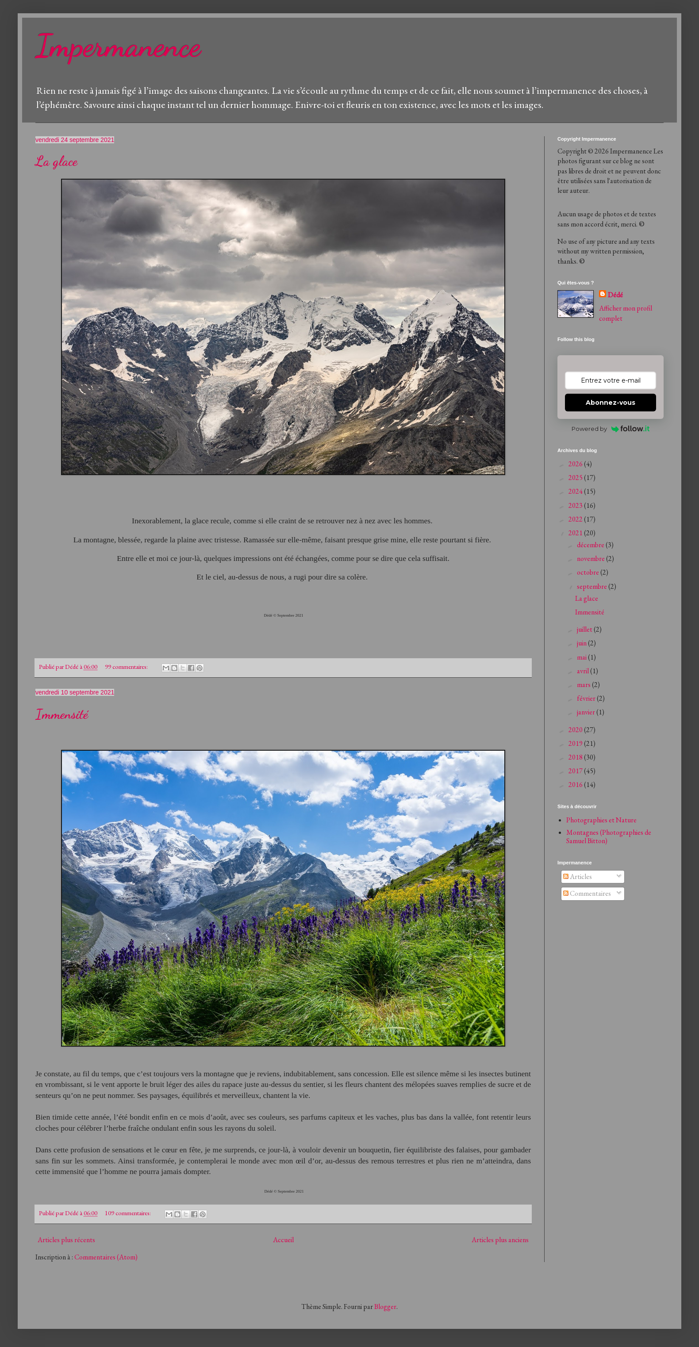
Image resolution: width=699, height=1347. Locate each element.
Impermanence (118, 46)
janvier (586, 712)
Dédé (615, 294)
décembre (591, 544)
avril (583, 670)
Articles (577, 876)
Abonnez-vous (610, 403)
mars (584, 684)
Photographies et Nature (601, 820)
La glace (56, 161)
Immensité (61, 714)
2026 (576, 463)
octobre (588, 572)
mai (582, 657)
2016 (576, 784)
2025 (576, 477)
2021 (576, 532)
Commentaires (587, 893)
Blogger (385, 1306)
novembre (591, 558)
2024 (576, 491)
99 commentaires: (127, 666)
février (587, 698)
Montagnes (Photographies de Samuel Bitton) (608, 836)
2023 (576, 505)
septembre (592, 586)
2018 (576, 757)
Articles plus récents (66, 1239)
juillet (585, 629)
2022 (576, 519)
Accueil (283, 1239)
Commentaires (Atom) (106, 1257)
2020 (576, 729)
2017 (576, 770)
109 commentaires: (128, 1213)
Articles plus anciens (500, 1239)
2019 (576, 743)
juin (582, 643)
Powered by (611, 428)
